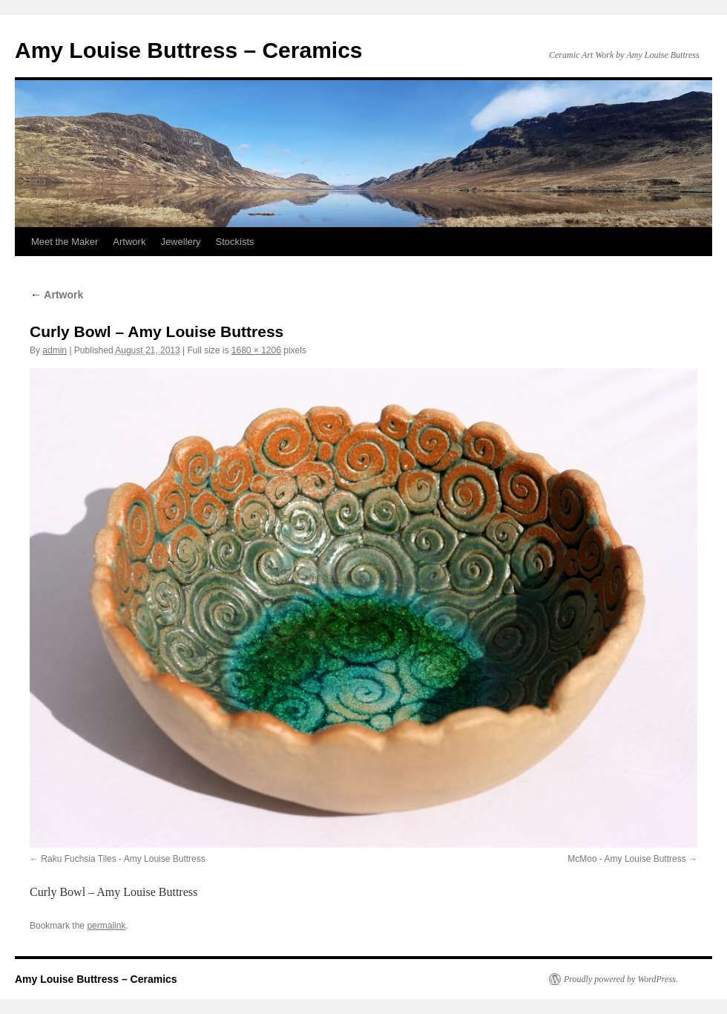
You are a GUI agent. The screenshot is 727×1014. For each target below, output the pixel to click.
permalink (106, 925)
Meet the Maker (64, 241)
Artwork (129, 241)
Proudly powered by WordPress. (621, 979)
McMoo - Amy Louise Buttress (626, 859)
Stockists (235, 241)
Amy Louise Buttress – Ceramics (189, 50)
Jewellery (180, 241)
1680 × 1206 (256, 350)
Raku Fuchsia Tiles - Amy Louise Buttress (123, 859)
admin (54, 350)
